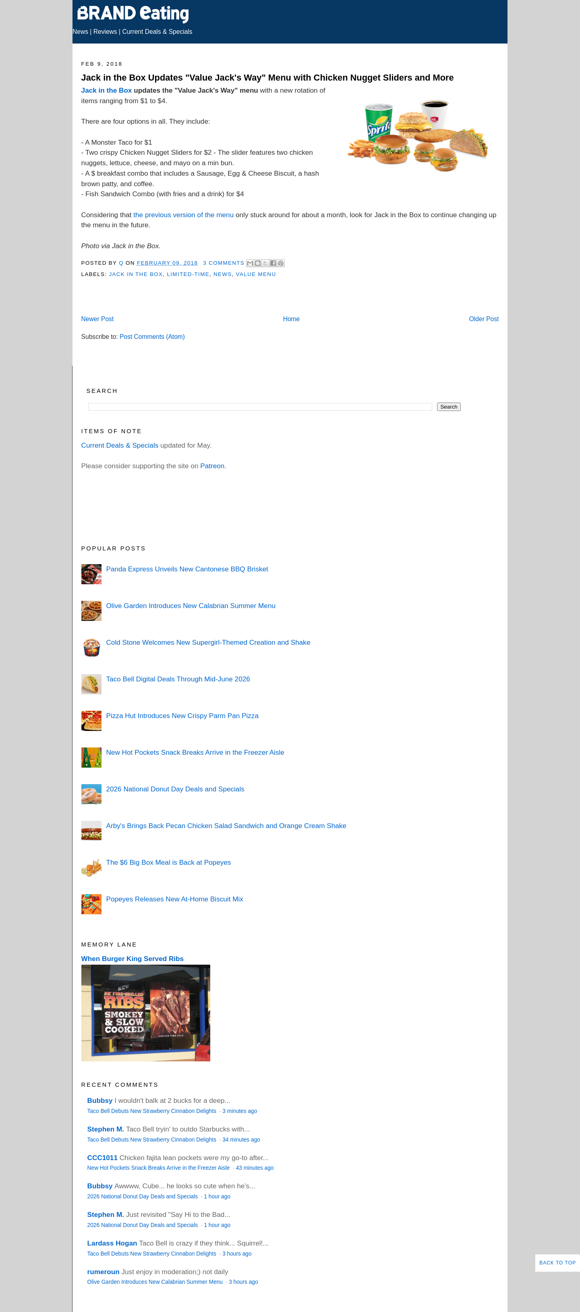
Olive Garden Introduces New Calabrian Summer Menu (191, 606)
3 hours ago (236, 1254)
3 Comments (223, 263)
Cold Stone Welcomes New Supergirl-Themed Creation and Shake (208, 642)
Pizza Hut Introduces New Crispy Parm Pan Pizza (182, 716)
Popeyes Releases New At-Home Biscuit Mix (174, 899)
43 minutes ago (255, 1168)
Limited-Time (188, 274)
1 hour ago (217, 1197)
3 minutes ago (239, 1111)
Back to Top (557, 1263)
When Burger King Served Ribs (132, 959)
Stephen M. (105, 1129)
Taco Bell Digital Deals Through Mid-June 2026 (178, 679)
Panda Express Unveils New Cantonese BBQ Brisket (187, 569)
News (80, 31)
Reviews (105, 31)
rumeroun (103, 1272)
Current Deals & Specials (157, 31)
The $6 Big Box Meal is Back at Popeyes (168, 862)
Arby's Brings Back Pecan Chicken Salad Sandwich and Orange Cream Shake (226, 826)
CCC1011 (102, 1158)
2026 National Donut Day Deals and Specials (175, 789)
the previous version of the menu (183, 215)
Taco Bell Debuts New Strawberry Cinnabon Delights (152, 1111)
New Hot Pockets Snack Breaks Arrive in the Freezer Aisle (195, 752)
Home (291, 319)
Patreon (212, 466)
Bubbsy (100, 1100)
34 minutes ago (241, 1140)
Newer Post (97, 319)
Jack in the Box (106, 90)
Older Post (484, 319)
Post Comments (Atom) (152, 336)
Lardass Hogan (112, 1243)
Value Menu (256, 274)
